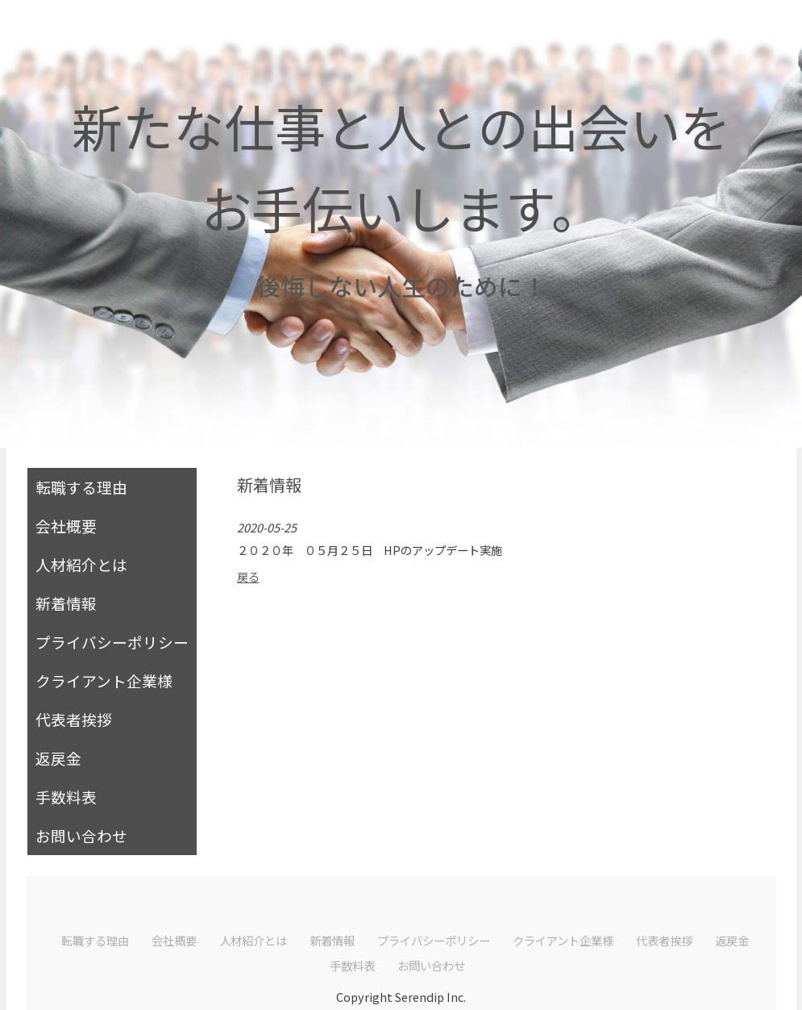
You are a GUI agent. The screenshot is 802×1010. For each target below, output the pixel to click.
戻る (248, 576)
